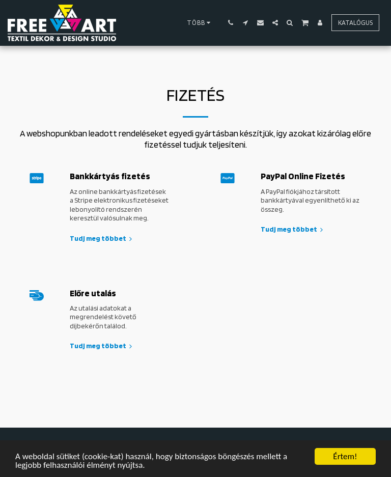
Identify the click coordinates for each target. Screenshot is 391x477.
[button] (231, 22)
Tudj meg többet (102, 238)
